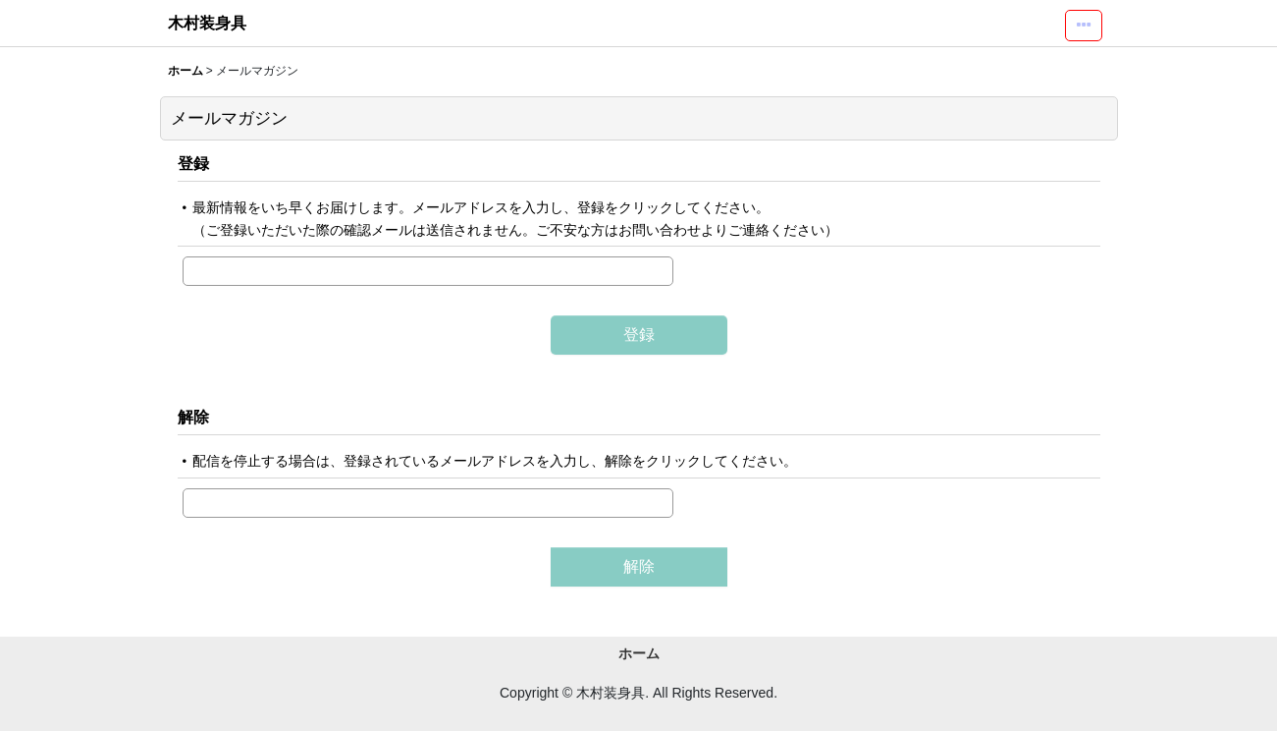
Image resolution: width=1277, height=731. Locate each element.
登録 (193, 163)
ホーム (639, 653)
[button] (1083, 25)
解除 (193, 416)
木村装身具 (207, 22)
